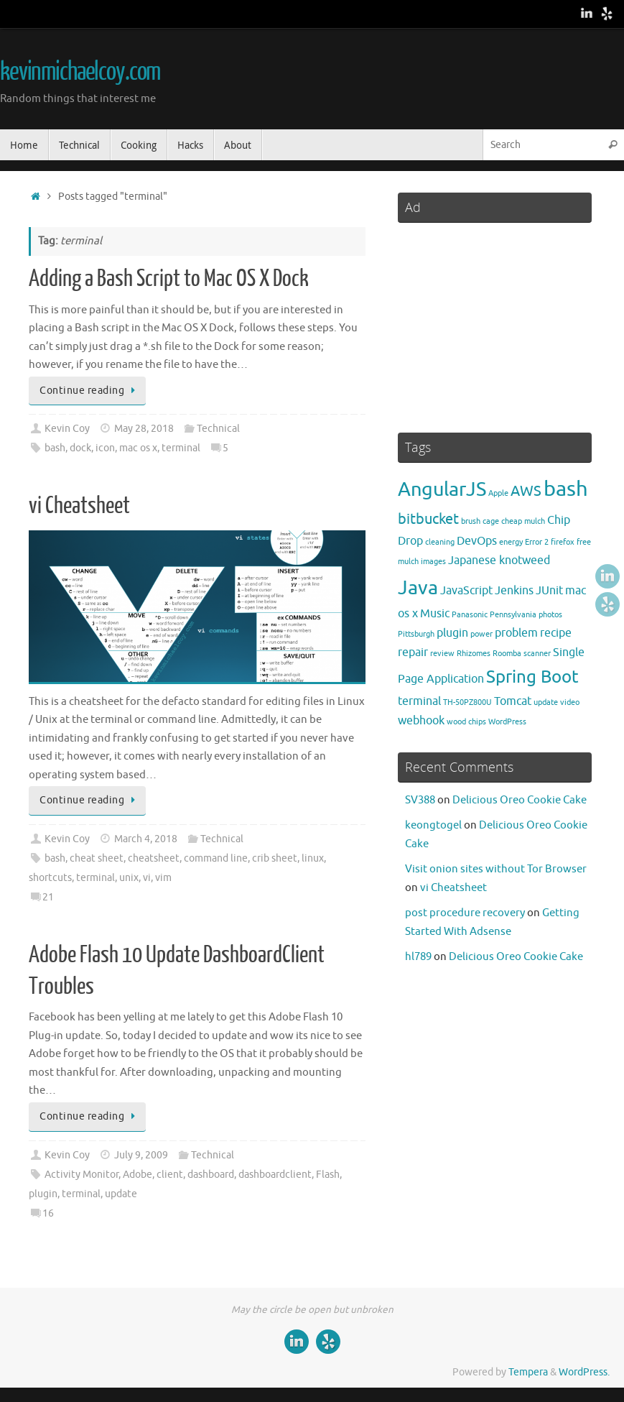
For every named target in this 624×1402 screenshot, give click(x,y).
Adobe (137, 1174)
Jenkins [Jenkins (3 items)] (514, 591)
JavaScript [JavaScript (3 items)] (466, 591)
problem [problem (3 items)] (516, 633)
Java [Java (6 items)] (418, 588)
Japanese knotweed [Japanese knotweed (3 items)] (499, 560)
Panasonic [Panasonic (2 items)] (470, 614)
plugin (43, 1194)
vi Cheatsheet (79, 506)
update (121, 1194)
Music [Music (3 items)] (435, 614)
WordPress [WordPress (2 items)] (507, 722)
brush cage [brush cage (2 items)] (480, 521)
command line (216, 858)
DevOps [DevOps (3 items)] (477, 541)
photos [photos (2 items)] (550, 614)
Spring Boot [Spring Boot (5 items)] (532, 677)
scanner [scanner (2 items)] (537, 653)
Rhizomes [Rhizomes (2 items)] (473, 653)
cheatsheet (154, 858)
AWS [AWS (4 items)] (526, 490)
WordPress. (584, 1372)
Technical (218, 429)
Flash (328, 1174)
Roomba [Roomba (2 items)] (507, 653)
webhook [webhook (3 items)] (421, 721)
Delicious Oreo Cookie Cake (519, 800)
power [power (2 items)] (481, 634)
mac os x (138, 448)
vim (163, 878)
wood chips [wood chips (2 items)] (466, 722)
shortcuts (50, 878)
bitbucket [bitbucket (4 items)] (428, 518)
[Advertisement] (495, 321)
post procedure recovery (465, 913)
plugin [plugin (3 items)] (452, 633)
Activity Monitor (81, 1174)
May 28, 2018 (144, 429)
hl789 (418, 957)
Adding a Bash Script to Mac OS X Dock (169, 279)
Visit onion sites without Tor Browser (496, 869)
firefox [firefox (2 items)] (562, 542)
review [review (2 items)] (442, 653)
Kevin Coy (67, 429)
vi (147, 878)
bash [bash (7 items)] (566, 489)
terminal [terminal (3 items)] (419, 701)
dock (80, 448)
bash (55, 448)
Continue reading (89, 390)
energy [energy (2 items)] (511, 542)
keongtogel (433, 825)
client (170, 1174)
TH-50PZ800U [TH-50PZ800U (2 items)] (467, 702)
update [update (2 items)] (546, 702)
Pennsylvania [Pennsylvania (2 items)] (513, 614)
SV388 (420, 800)
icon (105, 448)
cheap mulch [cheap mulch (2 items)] (523, 521)
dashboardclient (275, 1174)
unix (129, 878)
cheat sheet (97, 858)
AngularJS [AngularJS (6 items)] (442, 489)
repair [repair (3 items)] (413, 652)
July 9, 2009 (141, 1155)
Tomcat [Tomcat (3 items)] (512, 701)
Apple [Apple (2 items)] (498, 493)
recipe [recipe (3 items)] (556, 633)
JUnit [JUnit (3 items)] (549, 591)
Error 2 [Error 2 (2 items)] (537, 542)
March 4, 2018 (145, 839)
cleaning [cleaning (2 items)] (440, 542)
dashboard (210, 1174)
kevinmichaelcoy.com (80, 71)
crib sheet (274, 858)
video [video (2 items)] (569, 702)
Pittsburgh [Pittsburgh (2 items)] (416, 634)
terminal (181, 448)
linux (313, 858)
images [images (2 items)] (433, 561)
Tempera (528, 1372)
